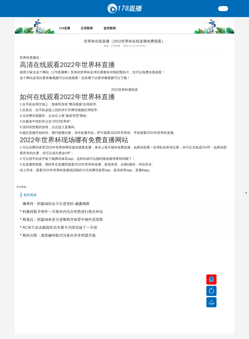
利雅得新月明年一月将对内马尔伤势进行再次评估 (63, 206)
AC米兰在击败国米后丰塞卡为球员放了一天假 (60, 222)
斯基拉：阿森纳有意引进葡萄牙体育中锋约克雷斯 (63, 214)
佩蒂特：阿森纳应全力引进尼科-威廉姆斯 (56, 198)
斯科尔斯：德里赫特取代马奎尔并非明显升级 (59, 230)
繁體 (223, 8)
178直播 (58, 66)
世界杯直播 (28, 52)
